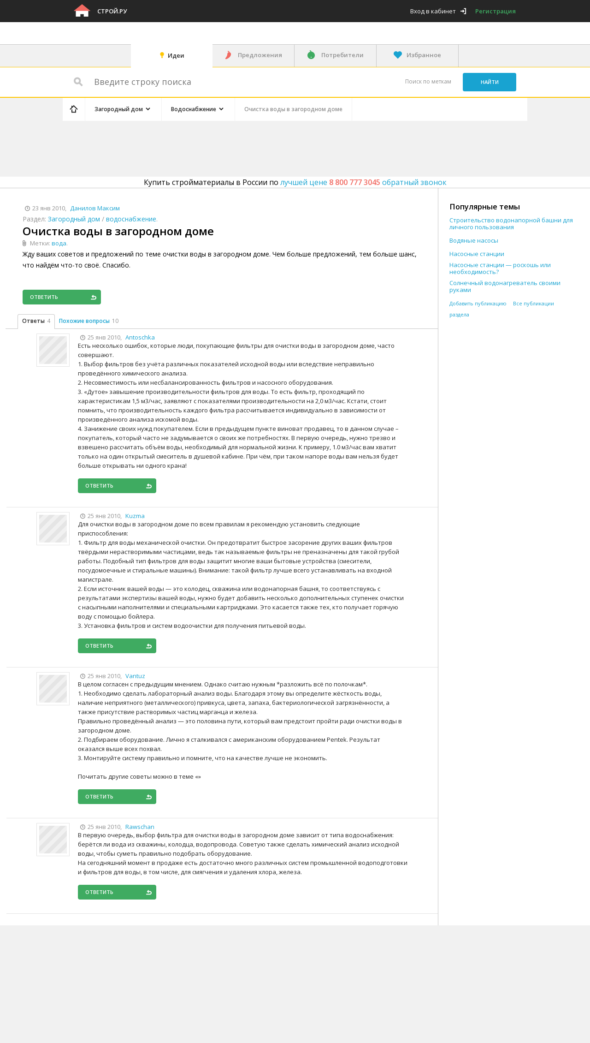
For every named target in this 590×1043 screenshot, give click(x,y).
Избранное (424, 55)
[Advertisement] (237, 147)
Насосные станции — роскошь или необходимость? (500, 268)
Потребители (342, 55)
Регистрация (495, 11)
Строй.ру (112, 11)
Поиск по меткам (428, 81)
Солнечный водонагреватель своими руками (504, 286)
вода (59, 243)
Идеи (176, 55)
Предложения (260, 55)
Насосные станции (476, 253)
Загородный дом (74, 219)
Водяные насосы (473, 240)
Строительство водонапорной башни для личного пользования (511, 224)
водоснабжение (131, 219)
